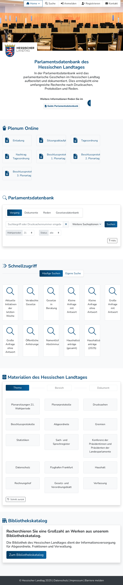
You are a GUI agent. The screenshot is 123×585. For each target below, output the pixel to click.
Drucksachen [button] (100, 404)
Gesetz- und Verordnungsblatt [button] (61, 485)
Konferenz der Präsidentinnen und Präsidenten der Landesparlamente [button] (100, 445)
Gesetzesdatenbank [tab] (67, 212)
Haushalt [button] (100, 467)
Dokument (103, 388)
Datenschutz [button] (23, 467)
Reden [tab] (47, 212)
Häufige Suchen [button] (51, 273)
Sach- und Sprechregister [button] (61, 442)
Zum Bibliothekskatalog (26, 555)
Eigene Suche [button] (73, 273)
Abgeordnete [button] (61, 424)
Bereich (59, 388)
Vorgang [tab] (14, 212)
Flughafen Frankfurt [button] (61, 467)
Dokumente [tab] (31, 212)
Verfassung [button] (100, 483)
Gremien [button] (100, 424)
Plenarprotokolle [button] (61, 404)
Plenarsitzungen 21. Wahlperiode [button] (22, 406)
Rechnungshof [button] (23, 483)
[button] (112, 240)
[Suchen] (34, 224)
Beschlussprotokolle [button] (23, 424)
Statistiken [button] (22, 440)
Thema (17, 388)
